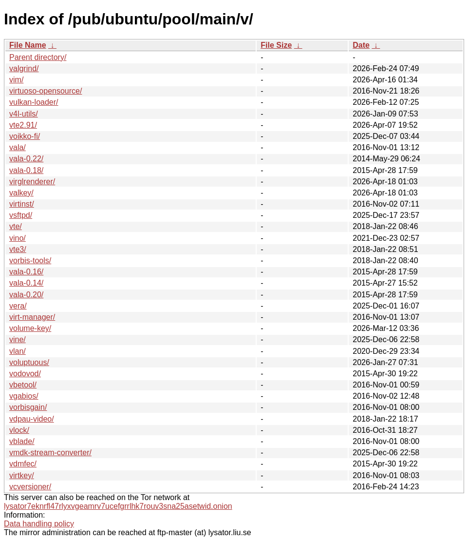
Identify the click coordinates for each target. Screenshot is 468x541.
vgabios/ (23, 396)
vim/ (16, 80)
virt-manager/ (32, 317)
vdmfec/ (23, 464)
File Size (276, 45)
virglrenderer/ (32, 181)
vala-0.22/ (26, 159)
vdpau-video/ (31, 419)
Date (361, 45)
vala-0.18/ (26, 170)
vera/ (18, 306)
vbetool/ (23, 385)
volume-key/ (30, 328)
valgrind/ (23, 68)
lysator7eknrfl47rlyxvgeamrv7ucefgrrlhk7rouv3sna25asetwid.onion (118, 506)
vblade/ (22, 441)
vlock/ (19, 430)
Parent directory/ (37, 57)
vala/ (17, 147)
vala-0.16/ (26, 272)
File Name (27, 45)
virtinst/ (21, 204)
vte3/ (17, 249)
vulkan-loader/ (33, 102)
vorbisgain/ (28, 407)
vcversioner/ (30, 487)
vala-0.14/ (26, 283)
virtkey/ (21, 475)
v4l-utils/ (23, 114)
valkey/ (21, 193)
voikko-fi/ (24, 136)
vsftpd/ (20, 215)
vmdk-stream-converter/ (50, 452)
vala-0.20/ (26, 294)
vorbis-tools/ (30, 260)
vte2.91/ (23, 125)
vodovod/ (25, 373)
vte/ (15, 226)
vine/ (17, 339)
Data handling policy (39, 524)
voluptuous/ (29, 362)
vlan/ (17, 351)
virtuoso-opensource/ (45, 91)
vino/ (17, 238)
